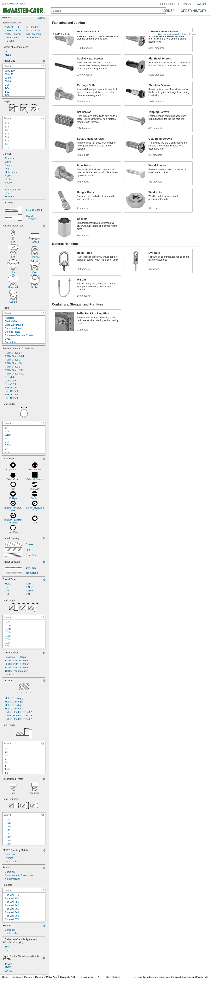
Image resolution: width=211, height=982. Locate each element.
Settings (116, 977)
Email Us (186, 4)
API (99, 977)
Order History (193, 10)
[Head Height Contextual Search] (23, 617)
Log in (201, 4)
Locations (16, 977)
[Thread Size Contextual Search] (23, 66)
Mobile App (51, 977)
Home (5, 977)
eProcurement (87, 977)
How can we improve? (168, 34)
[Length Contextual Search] (23, 118)
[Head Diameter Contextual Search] (23, 814)
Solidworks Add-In (68, 977)
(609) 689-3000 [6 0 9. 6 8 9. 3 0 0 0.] (167, 4)
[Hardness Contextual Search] (23, 890)
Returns (28, 977)
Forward (192, 34)
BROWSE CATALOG (15, 4)
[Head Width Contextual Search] (23, 423)
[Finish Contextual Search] (23, 313)
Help (107, 977)
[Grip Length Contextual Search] (23, 743)
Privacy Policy (202, 977)
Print (184, 34)
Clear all (41, 18)
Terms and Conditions (181, 977)
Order (169, 10)
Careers (39, 977)
